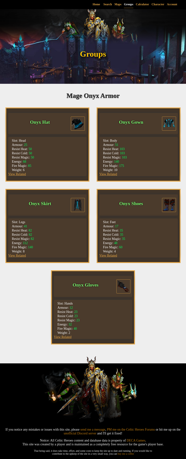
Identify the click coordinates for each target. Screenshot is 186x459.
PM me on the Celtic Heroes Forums (131, 429)
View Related (17, 174)
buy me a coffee (126, 453)
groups (134, 4)
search (113, 4)
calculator (148, 4)
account (178, 4)
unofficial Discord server (80, 433)
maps (123, 4)
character (163, 4)
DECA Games (136, 440)
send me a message (92, 429)
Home (102, 4)
